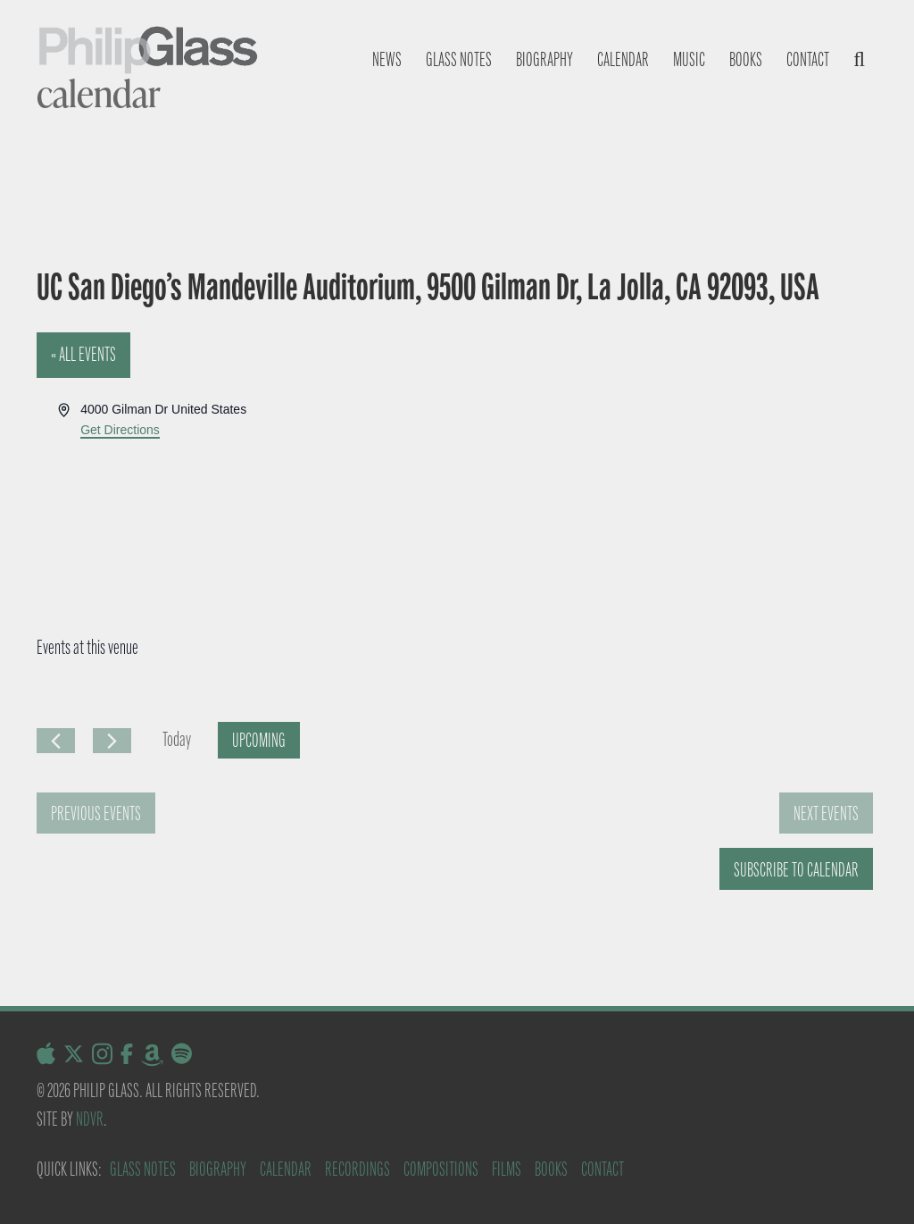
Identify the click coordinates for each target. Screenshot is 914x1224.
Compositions (440, 1169)
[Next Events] (112, 740)
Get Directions (120, 430)
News (387, 59)
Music (689, 59)
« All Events (83, 354)
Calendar (623, 59)
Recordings (357, 1169)
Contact (807, 59)
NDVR (90, 1119)
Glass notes (459, 59)
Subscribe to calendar (796, 870)
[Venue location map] (666, 466)
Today (176, 739)
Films (506, 1169)
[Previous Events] (56, 740)
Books (745, 59)
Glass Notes (143, 1169)
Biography (544, 59)
